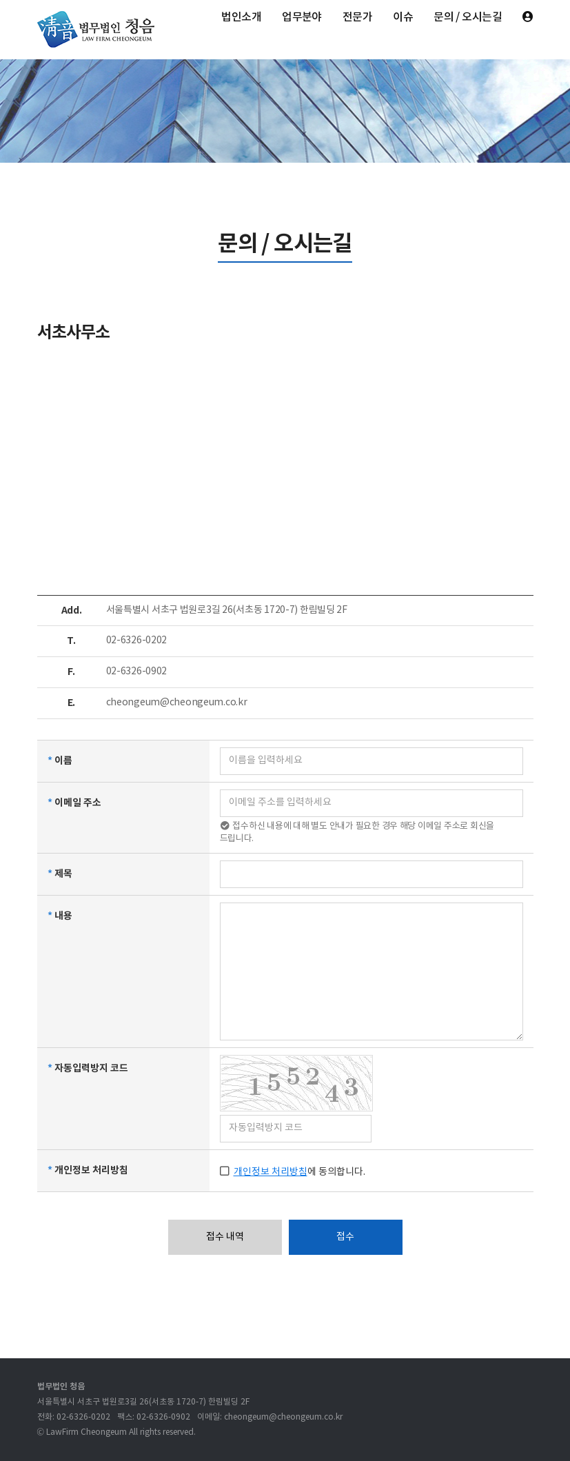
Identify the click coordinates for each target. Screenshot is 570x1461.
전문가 (357, 17)
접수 (345, 1236)
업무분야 (302, 17)
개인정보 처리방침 (270, 1172)
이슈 (403, 17)
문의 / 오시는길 (468, 17)
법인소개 (241, 17)
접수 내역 (225, 1236)
